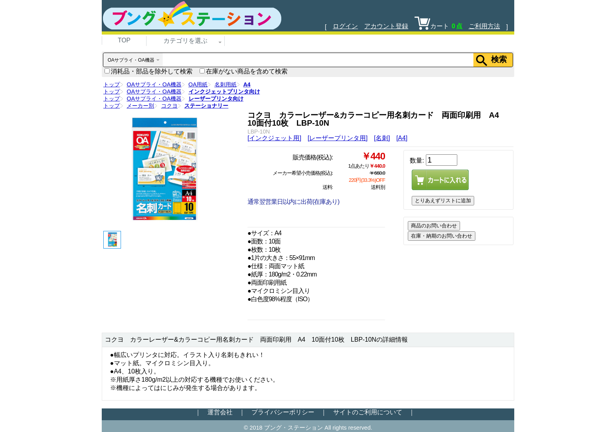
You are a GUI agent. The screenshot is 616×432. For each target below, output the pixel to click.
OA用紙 (198, 84)
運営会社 (220, 412)
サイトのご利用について (367, 412)
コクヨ (169, 106)
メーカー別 (140, 106)
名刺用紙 (225, 84)
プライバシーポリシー (282, 412)
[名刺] (382, 138)
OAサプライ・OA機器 (154, 84)
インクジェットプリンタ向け (224, 91)
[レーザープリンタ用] (338, 138)
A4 (246, 84)
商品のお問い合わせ (434, 226)
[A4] (401, 138)
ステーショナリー (206, 106)
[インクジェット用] (274, 138)
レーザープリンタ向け (216, 98)
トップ (111, 84)
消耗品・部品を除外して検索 (148, 71)
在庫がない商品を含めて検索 (244, 71)
